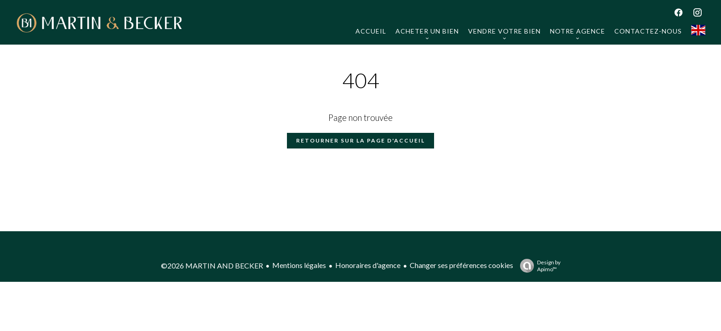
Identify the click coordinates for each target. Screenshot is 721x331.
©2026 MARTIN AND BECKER (212, 265)
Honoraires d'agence (368, 265)
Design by (538, 266)
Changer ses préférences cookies (461, 265)
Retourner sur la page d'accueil (360, 140)
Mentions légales (299, 265)
